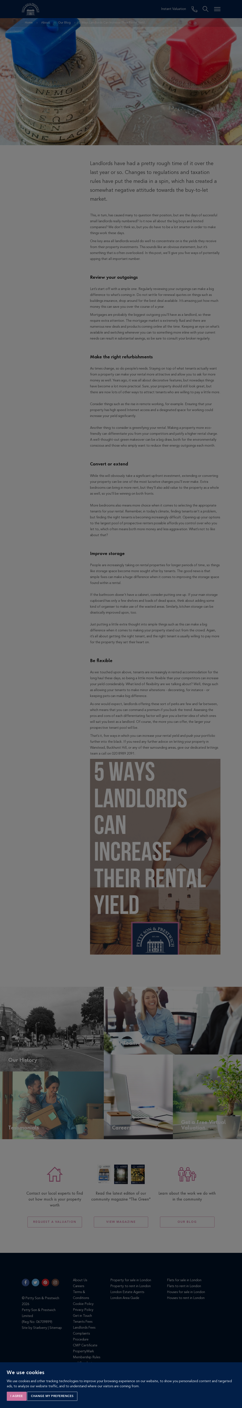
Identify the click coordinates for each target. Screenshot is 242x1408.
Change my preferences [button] (52, 1396)
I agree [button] (16, 1396)
